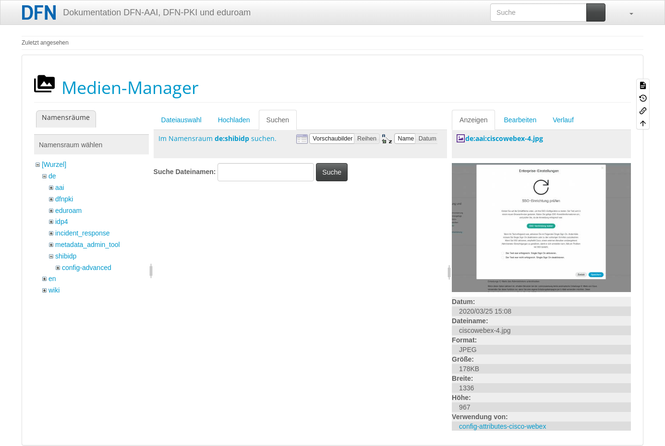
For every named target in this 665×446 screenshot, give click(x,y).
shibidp (65, 256)
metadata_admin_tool (87, 244)
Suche (331, 172)
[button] (627, 12)
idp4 (61, 221)
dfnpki (64, 199)
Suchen (277, 120)
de (52, 176)
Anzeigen (473, 120)
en (52, 278)
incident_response (82, 233)
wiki (54, 290)
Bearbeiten (520, 120)
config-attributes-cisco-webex (502, 426)
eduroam (68, 210)
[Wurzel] (54, 164)
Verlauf (563, 120)
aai (59, 187)
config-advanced (86, 267)
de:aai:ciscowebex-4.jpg (504, 138)
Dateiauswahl (181, 120)
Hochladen (234, 120)
